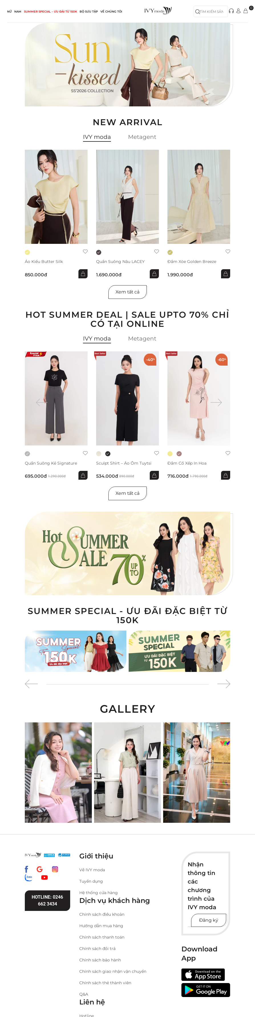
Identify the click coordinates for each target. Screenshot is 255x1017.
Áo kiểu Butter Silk (44, 261)
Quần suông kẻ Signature (51, 463)
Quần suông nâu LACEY (120, 261)
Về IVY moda (92, 869)
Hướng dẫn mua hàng (101, 925)
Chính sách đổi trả (97, 948)
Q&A (83, 994)
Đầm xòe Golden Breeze (191, 261)
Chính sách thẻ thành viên (105, 982)
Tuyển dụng (91, 881)
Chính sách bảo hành (100, 960)
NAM (17, 11)
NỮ (9, 11)
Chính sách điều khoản (101, 914)
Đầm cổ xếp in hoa (187, 463)
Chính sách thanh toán (101, 937)
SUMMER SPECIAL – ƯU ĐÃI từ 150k (50, 11)
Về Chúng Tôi (111, 11)
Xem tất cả (127, 292)
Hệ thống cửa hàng (98, 892)
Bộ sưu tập (89, 11)
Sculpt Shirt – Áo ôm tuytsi (123, 463)
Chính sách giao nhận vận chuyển (112, 971)
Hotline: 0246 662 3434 (47, 900)
